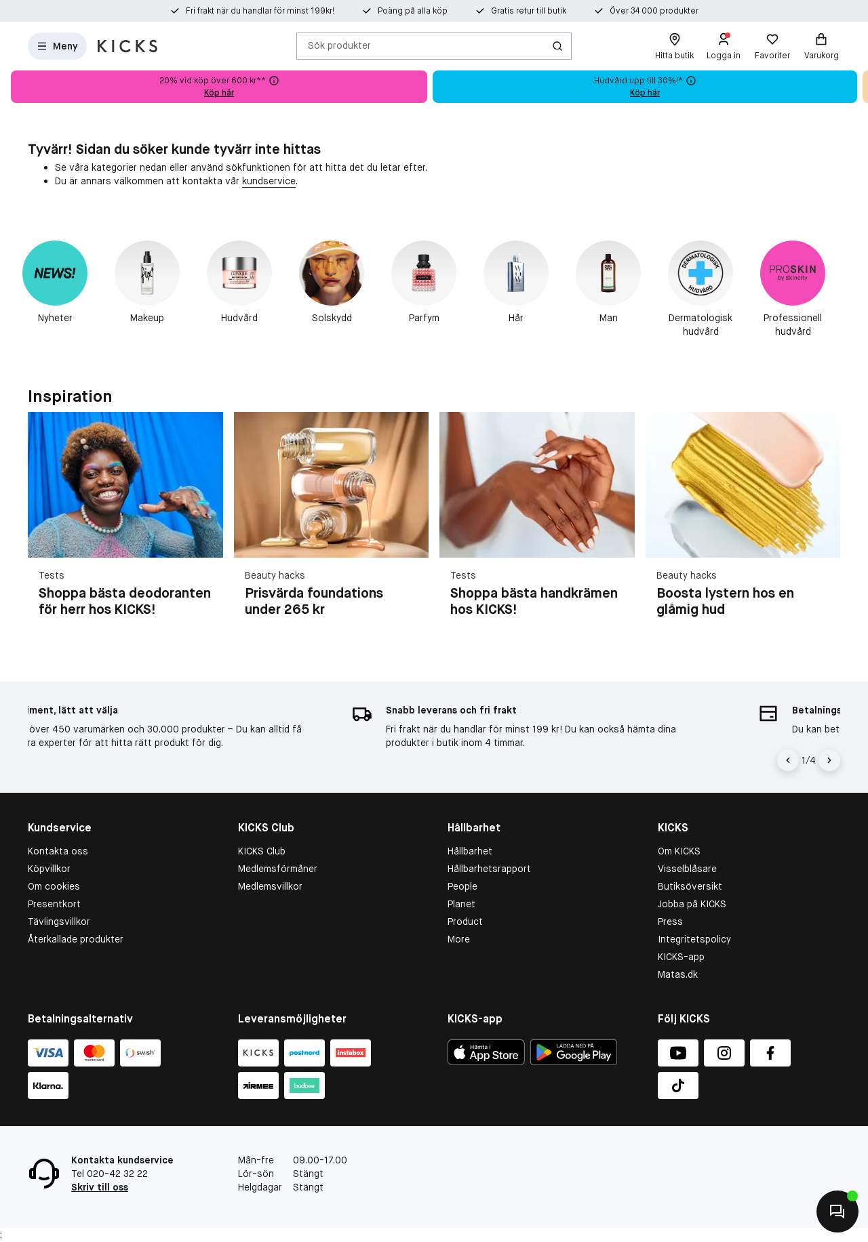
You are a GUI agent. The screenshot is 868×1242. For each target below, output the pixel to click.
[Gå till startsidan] (127, 46)
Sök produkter (339, 45)
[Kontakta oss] (837, 1212)
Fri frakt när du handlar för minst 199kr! (260, 10)
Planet (461, 904)
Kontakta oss (58, 851)
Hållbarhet (470, 851)
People (462, 886)
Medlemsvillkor (270, 886)
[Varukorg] (821, 46)
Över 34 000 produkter (654, 10)
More (459, 939)
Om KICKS (679, 851)
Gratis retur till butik (528, 10)
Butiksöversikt (690, 886)
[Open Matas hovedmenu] (57, 46)
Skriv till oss (99, 1187)
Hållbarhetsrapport (489, 869)
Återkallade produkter (75, 939)
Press (670, 921)
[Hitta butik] (674, 46)
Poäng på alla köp (413, 10)
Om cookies (54, 886)
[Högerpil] (829, 760)
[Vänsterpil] (788, 760)
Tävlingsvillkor (59, 921)
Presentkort (54, 904)
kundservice (269, 181)
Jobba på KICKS (692, 904)
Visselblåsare (687, 869)
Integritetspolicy (694, 939)
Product (465, 921)
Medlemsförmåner (277, 869)
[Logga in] (724, 46)
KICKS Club (261, 851)
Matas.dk (678, 974)
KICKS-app (681, 957)
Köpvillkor (49, 869)
